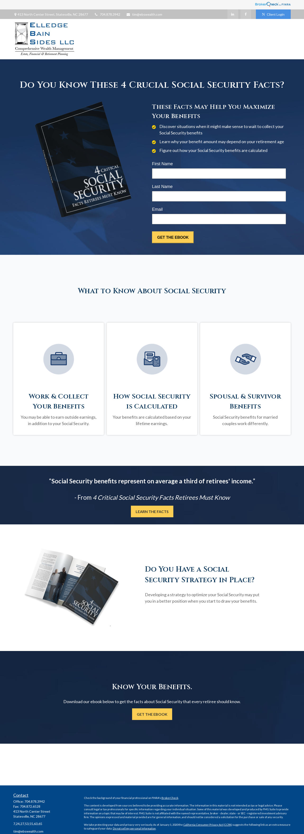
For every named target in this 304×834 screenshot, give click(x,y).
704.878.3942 (107, 14)
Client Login (273, 14)
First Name (162, 163)
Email (157, 209)
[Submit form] (173, 237)
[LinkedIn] (232, 14)
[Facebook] (245, 14)
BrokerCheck (169, 797)
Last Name (162, 186)
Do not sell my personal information (134, 828)
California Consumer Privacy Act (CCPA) (207, 824)
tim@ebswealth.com (144, 14)
